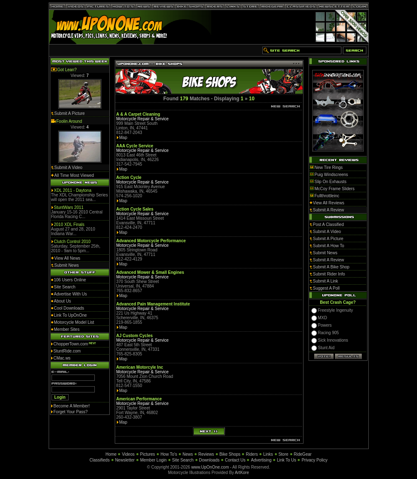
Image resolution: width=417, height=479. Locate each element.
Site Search (183, 460)
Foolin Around (69, 121)
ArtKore (242, 472)
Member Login (153, 460)
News (188, 454)
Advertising (261, 460)
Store (284, 454)
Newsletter (125, 460)
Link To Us (286, 460)
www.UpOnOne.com (210, 467)
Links (268, 454)
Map (123, 137)
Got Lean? (67, 69)
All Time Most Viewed (74, 175)
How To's (168, 454)
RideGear (303, 454)
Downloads (209, 460)
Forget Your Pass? (71, 412)
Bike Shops (230, 454)
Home (111, 454)
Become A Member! (72, 406)
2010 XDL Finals (69, 224)
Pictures (147, 454)
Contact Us (235, 460)
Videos (128, 454)
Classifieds (99, 460)
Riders (252, 454)
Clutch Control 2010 (72, 241)
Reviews (206, 454)
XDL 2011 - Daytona (72, 190)
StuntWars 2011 (69, 207)
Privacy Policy (314, 460)
